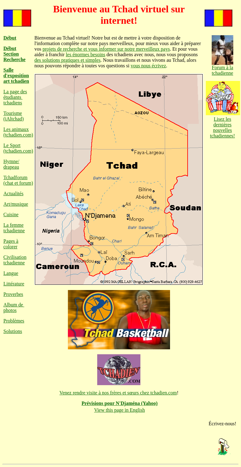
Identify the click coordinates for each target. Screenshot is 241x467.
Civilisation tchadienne (15, 260)
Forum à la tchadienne (222, 68)
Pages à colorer (10, 243)
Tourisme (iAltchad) (13, 116)
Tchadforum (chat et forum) (18, 180)
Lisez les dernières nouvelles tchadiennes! (223, 124)
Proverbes (13, 294)
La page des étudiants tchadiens (15, 97)
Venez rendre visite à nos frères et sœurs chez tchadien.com (118, 392)
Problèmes (13, 320)
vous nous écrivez (148, 65)
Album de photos (13, 307)
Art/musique (15, 204)
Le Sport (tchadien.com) (18, 148)
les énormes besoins (85, 54)
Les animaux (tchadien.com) (18, 132)
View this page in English (119, 410)
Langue (10, 273)
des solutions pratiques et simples (67, 60)
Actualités (13, 193)
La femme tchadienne (14, 227)
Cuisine (11, 214)
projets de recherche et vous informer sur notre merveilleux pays (106, 49)
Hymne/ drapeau (11, 164)
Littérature (13, 283)
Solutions (12, 331)
